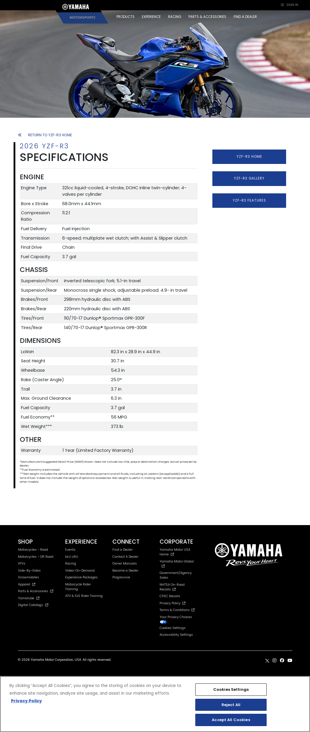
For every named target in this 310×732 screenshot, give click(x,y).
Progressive (121, 577)
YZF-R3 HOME (249, 156)
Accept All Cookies (231, 720)
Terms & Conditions (177, 610)
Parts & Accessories (36, 591)
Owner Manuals (124, 563)
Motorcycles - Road (33, 549)
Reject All (231, 705)
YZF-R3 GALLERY (249, 178)
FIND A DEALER (245, 16)
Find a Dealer (122, 549)
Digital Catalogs (33, 605)
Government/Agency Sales (176, 575)
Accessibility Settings (176, 635)
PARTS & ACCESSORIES (207, 16)
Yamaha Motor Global (177, 563)
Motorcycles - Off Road (35, 557)
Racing (70, 563)
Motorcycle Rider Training (78, 586)
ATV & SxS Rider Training (84, 596)
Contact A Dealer (125, 557)
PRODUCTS (126, 16)
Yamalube (29, 598)
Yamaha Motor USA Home (175, 552)
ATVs (21, 563)
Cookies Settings (173, 628)
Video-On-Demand (80, 570)
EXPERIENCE (151, 16)
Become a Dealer (125, 570)
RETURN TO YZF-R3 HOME (45, 134)
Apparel (27, 584)
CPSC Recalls (170, 596)
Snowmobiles (28, 577)
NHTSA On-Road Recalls (172, 587)
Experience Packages (81, 577)
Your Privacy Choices (176, 619)
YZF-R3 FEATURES (249, 200)
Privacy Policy (173, 603)
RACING (174, 16)
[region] (155, 704)
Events (70, 549)
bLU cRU (71, 557)
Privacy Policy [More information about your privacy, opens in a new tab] (26, 701)
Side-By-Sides (29, 570)
